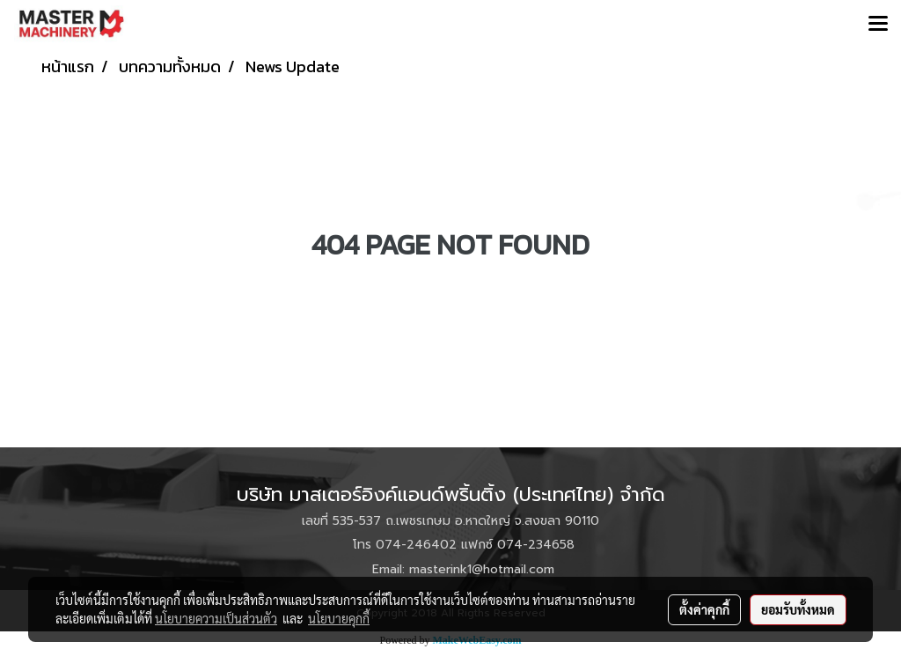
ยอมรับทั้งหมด (798, 609)
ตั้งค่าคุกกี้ (704, 609)
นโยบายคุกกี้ (339, 618)
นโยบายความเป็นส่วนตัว (216, 618)
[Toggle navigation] (878, 24)
